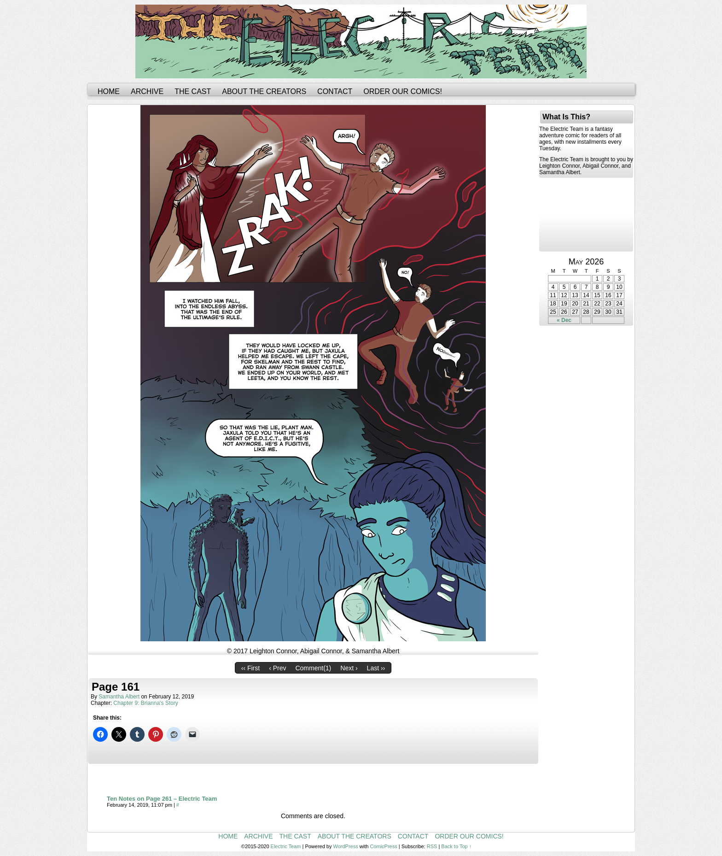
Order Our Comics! (402, 91)
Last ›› (376, 668)
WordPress (345, 846)
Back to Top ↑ (456, 846)
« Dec (564, 320)
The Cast (193, 91)
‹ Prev (277, 668)
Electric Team (286, 846)
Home (109, 91)
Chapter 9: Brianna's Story (145, 703)
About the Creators (264, 91)
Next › (348, 668)
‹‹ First (250, 668)
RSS (432, 846)
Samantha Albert (119, 696)
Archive (147, 91)
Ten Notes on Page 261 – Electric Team (162, 798)
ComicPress (383, 846)
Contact (334, 91)
